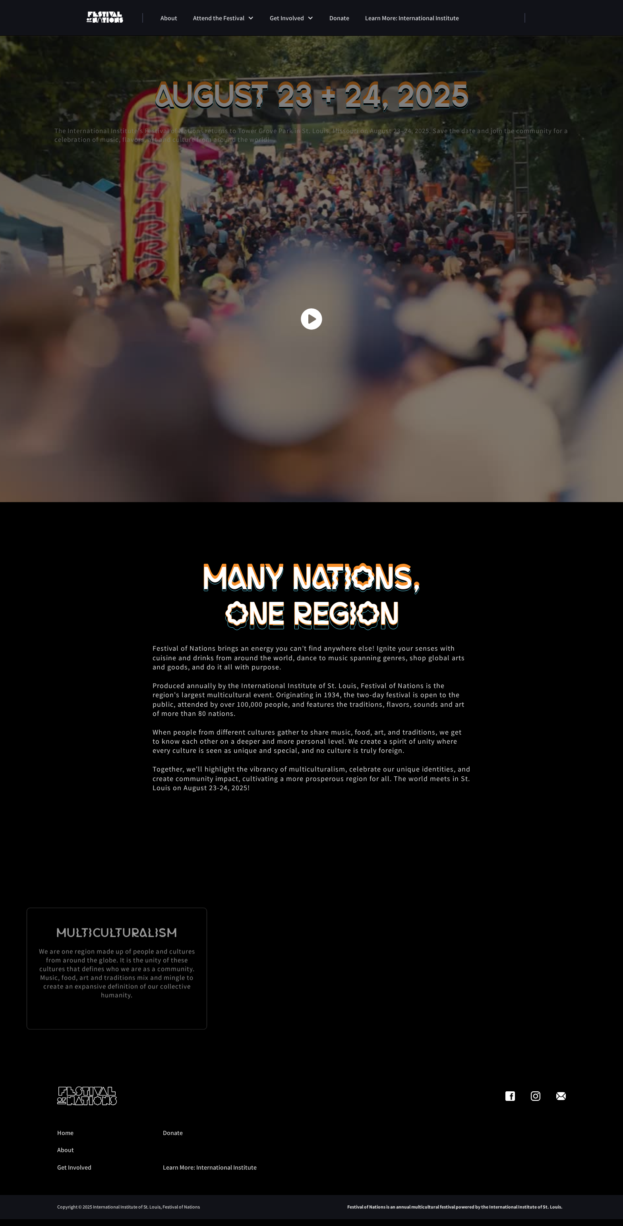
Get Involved (74, 1167)
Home (65, 1133)
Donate (173, 1133)
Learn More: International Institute (210, 1167)
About (65, 1150)
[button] (223, 18)
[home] (105, 17)
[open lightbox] (311, 319)
